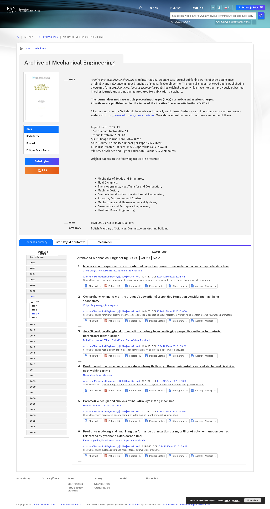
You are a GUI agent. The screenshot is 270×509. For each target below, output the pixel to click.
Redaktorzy (32, 136)
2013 (32, 358)
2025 (32, 268)
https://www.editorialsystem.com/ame (129, 115)
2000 (33, 432)
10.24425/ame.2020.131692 (172, 446)
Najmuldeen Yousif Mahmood (98, 375)
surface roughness (112, 450)
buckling (149, 280)
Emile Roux (89, 340)
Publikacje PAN (251, 7)
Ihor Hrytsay (111, 305)
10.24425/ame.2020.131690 (171, 381)
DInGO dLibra (134, 504)
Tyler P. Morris (104, 270)
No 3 (34, 309)
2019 (32, 324)
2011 (32, 370)
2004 (33, 409)
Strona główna (50, 478)
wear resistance (168, 315)
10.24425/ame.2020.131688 (172, 311)
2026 (32, 262)
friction (182, 315)
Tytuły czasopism (47, 37)
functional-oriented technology (118, 315)
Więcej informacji (232, 500)
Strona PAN (152, 478)
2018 (32, 330)
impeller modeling (157, 415)
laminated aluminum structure (117, 280)
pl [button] (228, 7)
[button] (113, 286)
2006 (33, 398)
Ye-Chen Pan (135, 270)
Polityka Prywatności (71, 504)
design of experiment (193, 384)
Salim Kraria (118, 340)
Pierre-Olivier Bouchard (138, 340)
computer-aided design (134, 415)
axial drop (139, 280)
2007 (33, 392)
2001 (32, 426)
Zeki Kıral (116, 405)
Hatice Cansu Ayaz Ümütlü (97, 405)
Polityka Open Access (38, 150)
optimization (174, 384)
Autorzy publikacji (102, 488)
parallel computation (134, 350)
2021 (32, 291)
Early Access (37, 257)
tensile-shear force (139, 384)
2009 (33, 381)
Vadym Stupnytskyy (93, 305)
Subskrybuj (42, 161)
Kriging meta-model (156, 350)
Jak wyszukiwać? (180, 21)
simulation (172, 415)
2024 (33, 274)
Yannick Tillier (103, 340)
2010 (32, 375)
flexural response (186, 280)
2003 (33, 415)
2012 (32, 364)
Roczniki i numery (36, 242)
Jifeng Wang (89, 270)
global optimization (112, 350)
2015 (32, 347)
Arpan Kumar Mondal (135, 440)
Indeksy (176, 8)
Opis (29, 129)
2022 (32, 285)
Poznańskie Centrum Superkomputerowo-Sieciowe (187, 504)
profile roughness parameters (216, 315)
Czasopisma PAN (75, 484)
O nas (155, 8)
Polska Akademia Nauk (44, 504)
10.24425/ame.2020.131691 (171, 411)
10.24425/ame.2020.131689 (171, 346)
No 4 (34, 305)
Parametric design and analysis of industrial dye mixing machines (128, 401)
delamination (203, 280)
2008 (33, 387)
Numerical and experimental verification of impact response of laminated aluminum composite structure (156, 266)
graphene (155, 450)
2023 (32, 279)
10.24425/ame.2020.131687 (172, 276)
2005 (33, 404)
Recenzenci (104, 242)
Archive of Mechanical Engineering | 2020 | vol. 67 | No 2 (112, 276)
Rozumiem (252, 500)
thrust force (128, 450)
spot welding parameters (115, 384)
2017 (32, 336)
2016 (32, 341)
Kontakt (199, 8)
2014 (32, 353)
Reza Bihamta (120, 270)
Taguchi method (159, 384)
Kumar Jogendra (91, 440)
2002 (32, 421)
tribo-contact (193, 315)
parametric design (111, 415)
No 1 (34, 317)
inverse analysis (175, 350)
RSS (42, 170)
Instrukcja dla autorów (70, 242)
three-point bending (165, 280)
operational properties (147, 315)
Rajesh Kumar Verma (112, 440)
